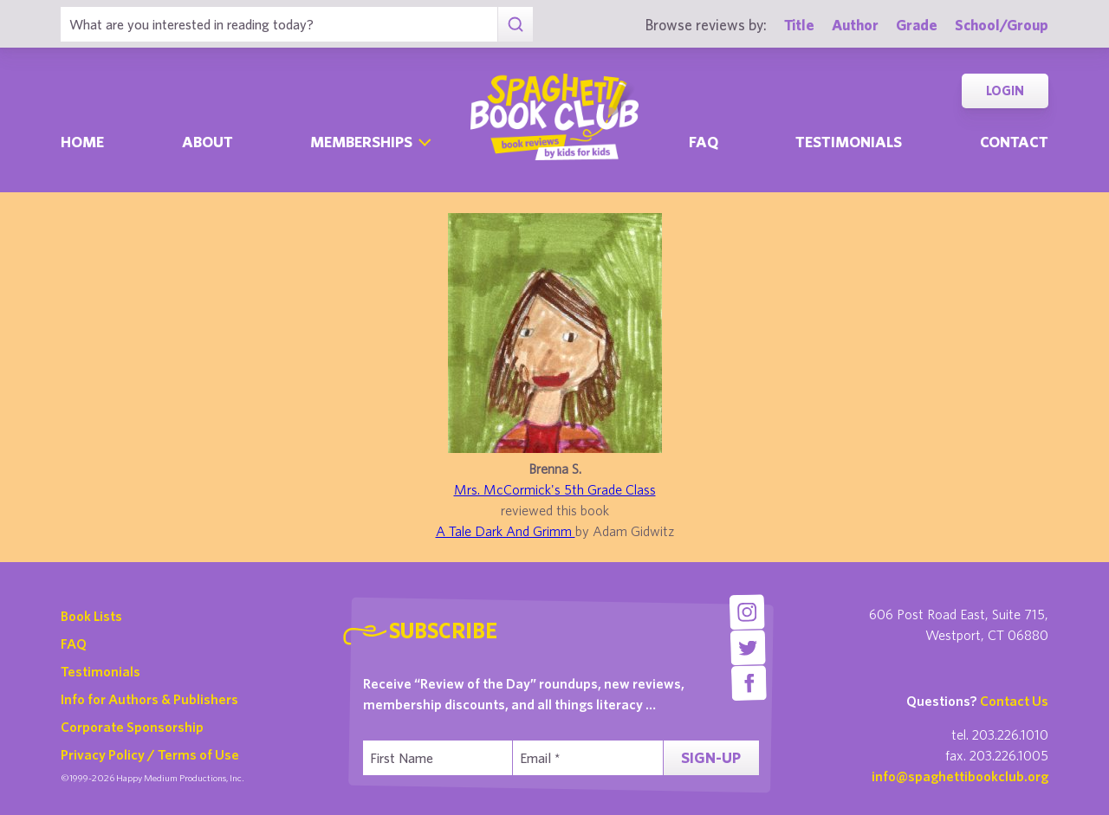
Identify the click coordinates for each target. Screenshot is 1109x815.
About (207, 142)
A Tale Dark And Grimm (505, 531)
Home (82, 142)
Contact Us (1014, 700)
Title (799, 25)
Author (855, 25)
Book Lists (91, 616)
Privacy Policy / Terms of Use (150, 754)
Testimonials (848, 142)
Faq (703, 142)
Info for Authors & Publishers (149, 699)
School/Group (1001, 25)
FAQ (74, 643)
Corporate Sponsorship (132, 726)
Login (1005, 90)
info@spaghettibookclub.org (960, 776)
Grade (916, 25)
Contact (1014, 142)
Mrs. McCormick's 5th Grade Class (555, 489)
